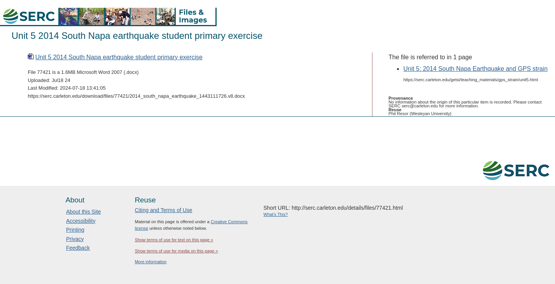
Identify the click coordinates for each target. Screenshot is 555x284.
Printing (75, 230)
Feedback (77, 248)
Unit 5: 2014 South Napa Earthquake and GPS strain (475, 68)
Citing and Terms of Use (163, 210)
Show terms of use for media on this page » (176, 251)
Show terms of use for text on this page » (174, 239)
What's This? (276, 214)
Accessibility (80, 221)
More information (151, 261)
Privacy (75, 239)
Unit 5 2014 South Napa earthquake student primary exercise (118, 57)
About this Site (83, 212)
